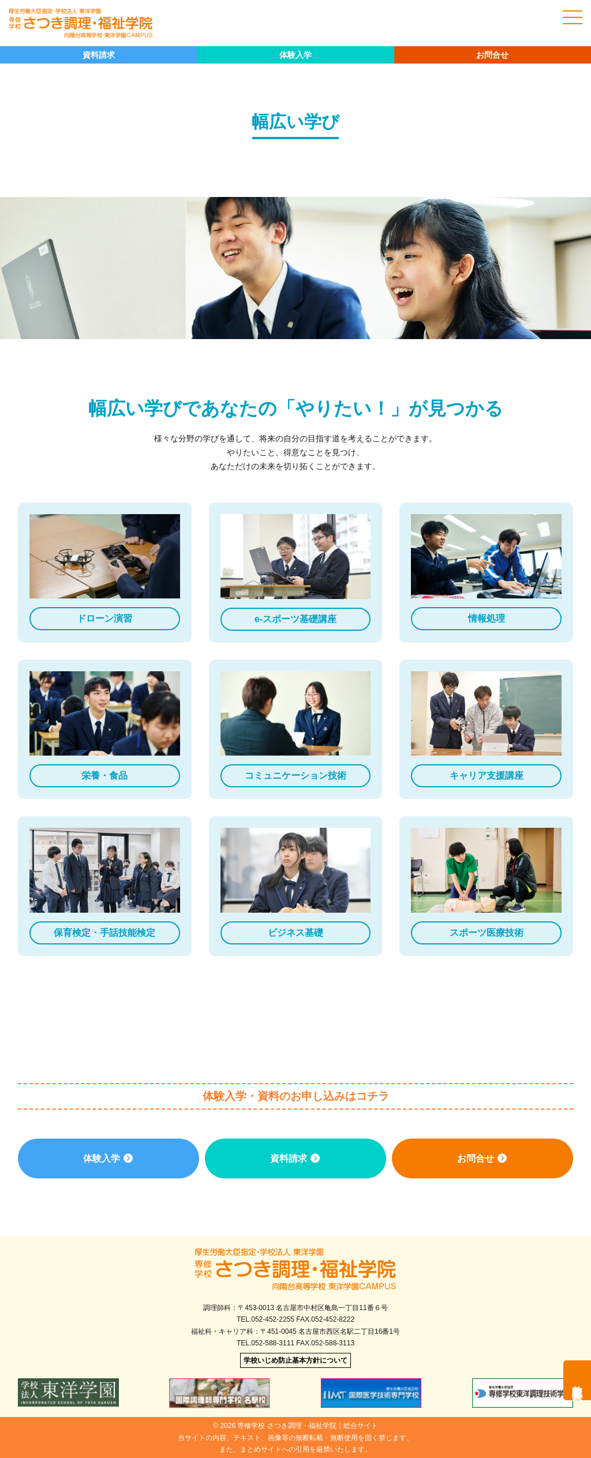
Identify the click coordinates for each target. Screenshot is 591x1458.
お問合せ (492, 54)
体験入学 (295, 54)
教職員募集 (577, 1380)
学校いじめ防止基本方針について (295, 1360)
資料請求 (99, 54)
